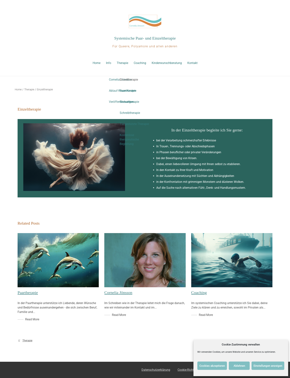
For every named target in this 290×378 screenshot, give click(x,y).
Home (96, 63)
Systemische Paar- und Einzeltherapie (145, 38)
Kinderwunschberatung (167, 63)
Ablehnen (239, 365)
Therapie (122, 63)
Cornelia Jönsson (118, 292)
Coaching (140, 63)
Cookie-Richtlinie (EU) (191, 370)
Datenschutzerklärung (155, 370)
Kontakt (192, 63)
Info (108, 63)
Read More (32, 319)
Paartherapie (28, 292)
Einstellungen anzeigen (268, 365)
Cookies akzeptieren (212, 365)
